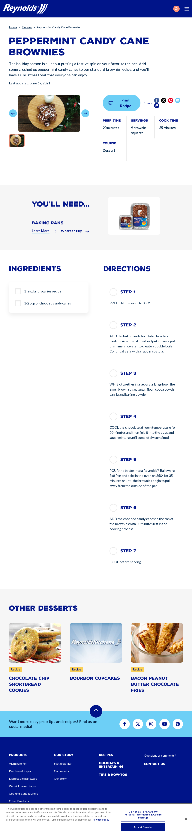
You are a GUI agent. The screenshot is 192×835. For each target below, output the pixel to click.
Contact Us (154, 764)
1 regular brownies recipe (42, 291)
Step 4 (128, 416)
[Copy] (157, 105)
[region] (96, 819)
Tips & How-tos (113, 774)
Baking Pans (48, 224)
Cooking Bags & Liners (23, 793)
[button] (176, 9)
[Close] (186, 819)
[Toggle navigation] (187, 9)
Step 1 (128, 292)
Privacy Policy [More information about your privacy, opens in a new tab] (101, 819)
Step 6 (128, 507)
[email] (178, 100)
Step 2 (128, 325)
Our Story (60, 778)
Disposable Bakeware (23, 778)
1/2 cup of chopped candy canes (47, 303)
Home (13, 27)
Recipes (27, 27)
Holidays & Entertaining (111, 764)
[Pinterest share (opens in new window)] (171, 100)
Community (61, 771)
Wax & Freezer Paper (22, 786)
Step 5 (128, 459)
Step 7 (128, 550)
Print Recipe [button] (120, 103)
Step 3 (128, 373)
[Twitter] (164, 100)
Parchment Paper (20, 771)
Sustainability (62, 763)
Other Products (19, 801)
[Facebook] (157, 100)
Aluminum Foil (18, 763)
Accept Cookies (143, 827)
